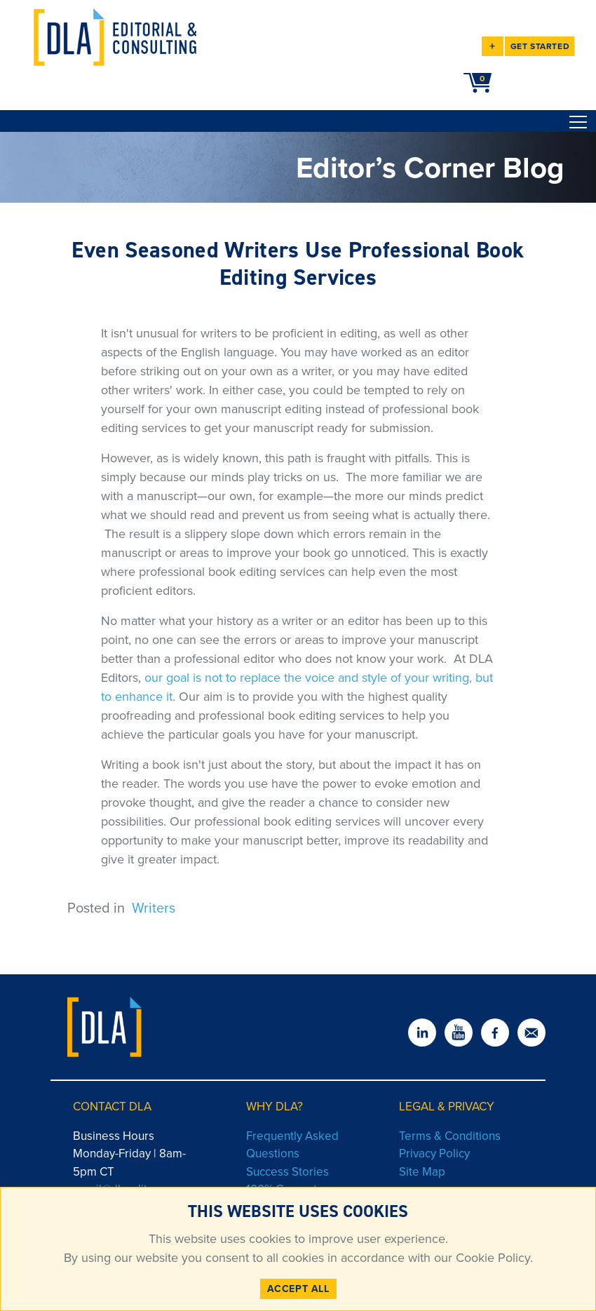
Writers (153, 907)
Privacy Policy (434, 1153)
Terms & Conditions (450, 1136)
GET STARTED (540, 46)
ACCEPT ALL (298, 1289)
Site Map (422, 1172)
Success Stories (287, 1172)
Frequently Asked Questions (292, 1145)
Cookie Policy (491, 1258)
